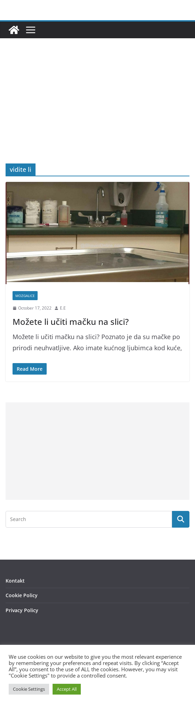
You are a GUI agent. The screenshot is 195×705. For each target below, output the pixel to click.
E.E (63, 308)
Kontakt (15, 580)
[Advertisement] (97, 111)
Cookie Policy (22, 595)
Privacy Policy (22, 610)
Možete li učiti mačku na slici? (71, 321)
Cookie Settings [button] (29, 689)
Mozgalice (25, 295)
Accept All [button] (67, 689)
